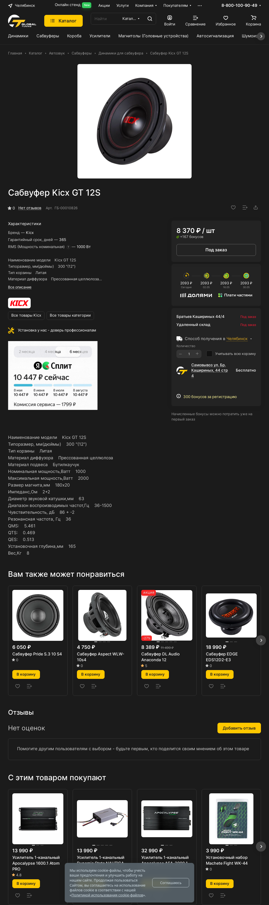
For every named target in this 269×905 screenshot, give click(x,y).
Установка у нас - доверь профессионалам (57, 330)
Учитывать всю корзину (231, 354)
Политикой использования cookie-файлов (107, 895)
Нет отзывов (29, 208)
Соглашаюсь (171, 882)
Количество (185, 346)
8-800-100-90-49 (239, 5)
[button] (261, 640)
